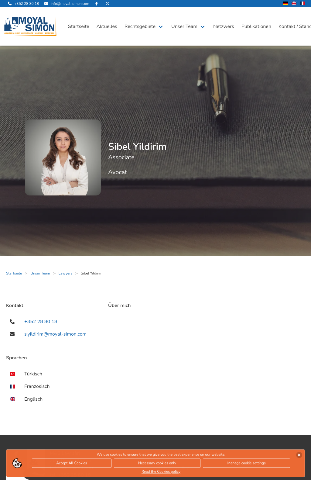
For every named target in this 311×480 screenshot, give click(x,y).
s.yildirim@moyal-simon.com (55, 334)
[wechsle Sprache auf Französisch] (302, 4)
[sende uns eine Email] (66, 3)
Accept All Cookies (71, 464)
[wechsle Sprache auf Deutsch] (285, 4)
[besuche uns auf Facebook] (96, 3)
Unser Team (184, 26)
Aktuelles (107, 26)
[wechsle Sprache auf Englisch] (294, 4)
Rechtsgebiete (140, 26)
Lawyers (66, 273)
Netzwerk (223, 26)
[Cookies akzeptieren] (299, 456)
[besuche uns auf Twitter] (107, 3)
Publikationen (256, 26)
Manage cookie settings (246, 464)
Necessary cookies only (157, 464)
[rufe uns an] (22, 3)
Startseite (78, 26)
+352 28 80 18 (40, 321)
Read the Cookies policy (161, 473)
